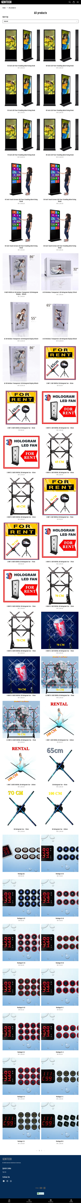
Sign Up (4, 1172)
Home (4, 8)
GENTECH (6, 2)
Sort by (5, 17)
